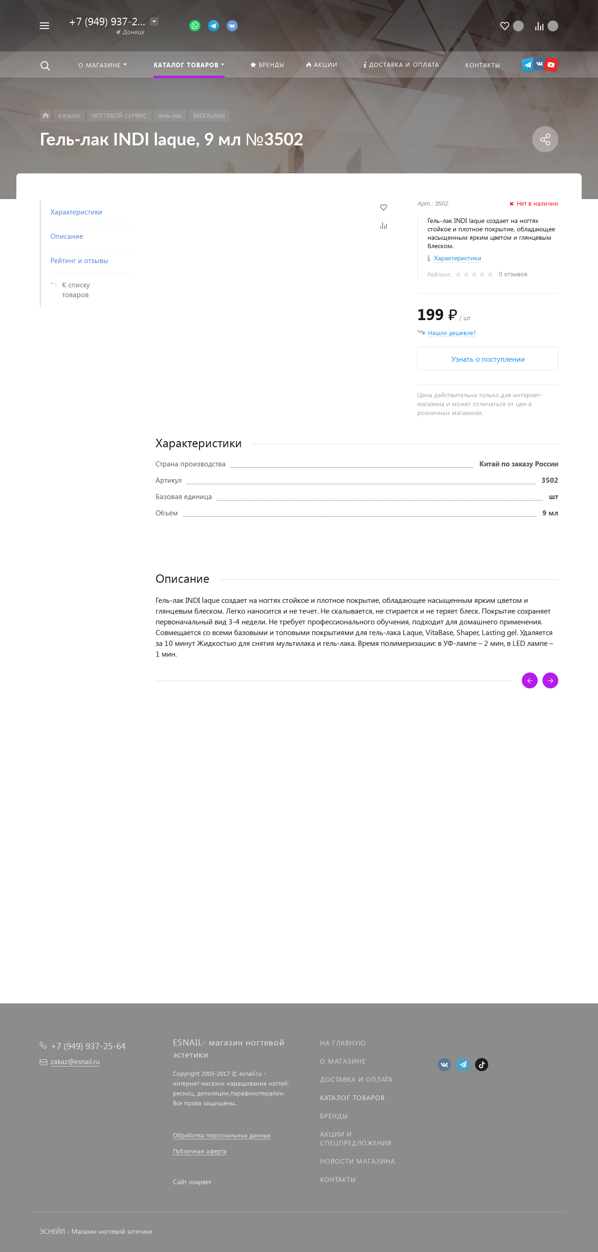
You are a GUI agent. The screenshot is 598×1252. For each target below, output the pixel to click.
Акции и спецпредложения (356, 1138)
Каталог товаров (352, 1097)
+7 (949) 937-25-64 (113, 21)
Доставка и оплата (356, 1079)
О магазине (343, 1061)
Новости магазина (357, 1161)
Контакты (338, 1179)
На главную (343, 1042)
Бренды (334, 1115)
